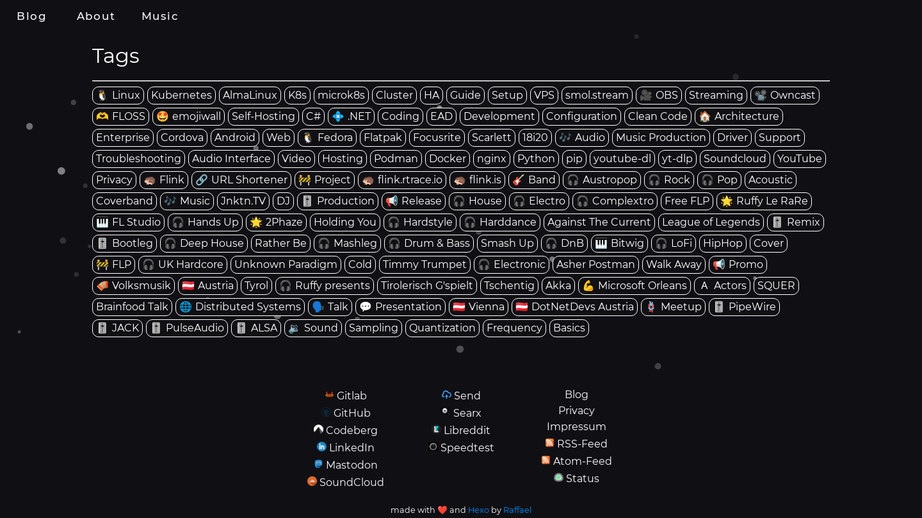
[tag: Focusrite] (437, 138)
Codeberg (352, 430)
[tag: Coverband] (124, 201)
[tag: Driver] (732, 138)
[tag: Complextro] (615, 201)
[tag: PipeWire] (744, 307)
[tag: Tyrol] (256, 286)
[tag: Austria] (208, 286)
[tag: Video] (296, 159)
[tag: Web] (279, 138)
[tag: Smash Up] (507, 244)
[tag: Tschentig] (509, 286)
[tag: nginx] (491, 159)
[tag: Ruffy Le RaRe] (764, 201)
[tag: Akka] (558, 286)
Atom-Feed (582, 461)
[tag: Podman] (396, 159)
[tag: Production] (337, 201)
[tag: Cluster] (394, 95)
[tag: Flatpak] (383, 138)
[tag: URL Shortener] (241, 180)
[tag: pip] (574, 159)
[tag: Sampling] (373, 328)
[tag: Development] (499, 117)
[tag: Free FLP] (687, 201)
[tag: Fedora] (327, 138)
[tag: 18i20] (535, 138)
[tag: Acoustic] (771, 180)
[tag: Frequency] (514, 328)
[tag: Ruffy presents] (324, 286)
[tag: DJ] (283, 201)
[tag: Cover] (769, 244)
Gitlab (352, 396)
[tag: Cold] (360, 265)
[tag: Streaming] (716, 95)
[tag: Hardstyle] (420, 222)
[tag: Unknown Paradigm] (285, 265)
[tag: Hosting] (342, 159)
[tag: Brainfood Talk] (132, 307)
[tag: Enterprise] (123, 138)
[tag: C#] (313, 117)
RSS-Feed (582, 444)
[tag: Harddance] (500, 222)
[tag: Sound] (313, 328)
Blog (32, 16)
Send (467, 396)
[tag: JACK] (117, 328)
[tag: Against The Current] (599, 222)
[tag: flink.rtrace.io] (402, 180)
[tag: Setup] (507, 95)
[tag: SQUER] (776, 286)
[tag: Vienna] (478, 307)
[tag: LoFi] (673, 244)
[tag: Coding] (400, 117)
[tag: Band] (534, 180)
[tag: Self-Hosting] (263, 117)
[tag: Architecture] (739, 117)
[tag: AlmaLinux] (250, 95)
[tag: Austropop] (602, 180)
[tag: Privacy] (114, 180)
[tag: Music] (187, 201)
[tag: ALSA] (256, 328)
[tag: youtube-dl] (622, 159)
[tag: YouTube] (799, 159)
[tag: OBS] (659, 95)
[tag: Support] (780, 138)
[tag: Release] (414, 201)
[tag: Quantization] (442, 328)
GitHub (352, 413)
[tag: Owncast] (785, 95)
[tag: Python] (536, 159)
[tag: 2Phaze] (276, 222)
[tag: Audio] (582, 138)
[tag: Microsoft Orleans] (634, 286)
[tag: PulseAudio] (187, 328)
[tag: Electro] (539, 201)
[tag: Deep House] (204, 244)
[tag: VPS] (544, 95)
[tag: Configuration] (581, 117)
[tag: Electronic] (511, 265)
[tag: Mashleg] (347, 244)
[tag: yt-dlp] (677, 159)
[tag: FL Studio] (128, 222)
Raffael (517, 510)
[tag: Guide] (465, 95)
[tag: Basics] (569, 328)
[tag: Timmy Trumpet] (425, 265)
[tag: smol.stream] (597, 95)
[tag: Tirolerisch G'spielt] (427, 286)
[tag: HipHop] (723, 244)
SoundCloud (351, 482)
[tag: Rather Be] (281, 244)
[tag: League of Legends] (711, 222)
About (96, 16)
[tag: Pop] (719, 180)
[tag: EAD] (441, 117)
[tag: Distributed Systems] (240, 307)
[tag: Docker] (447, 159)
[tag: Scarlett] (491, 138)
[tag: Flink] (164, 180)
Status (582, 478)
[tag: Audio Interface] (231, 159)
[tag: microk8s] (341, 95)
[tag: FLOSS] (120, 117)
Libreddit (467, 430)
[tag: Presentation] (400, 307)
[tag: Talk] (330, 307)
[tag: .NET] (351, 117)
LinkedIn (352, 448)
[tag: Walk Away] (674, 265)
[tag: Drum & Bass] (429, 244)
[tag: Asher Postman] (596, 265)
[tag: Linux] (118, 95)
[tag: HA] (431, 95)
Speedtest (467, 448)
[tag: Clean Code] (657, 117)
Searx (467, 413)
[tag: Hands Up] (205, 222)
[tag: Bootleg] (124, 244)
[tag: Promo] (738, 265)
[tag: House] (477, 201)
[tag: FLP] (113, 265)
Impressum (576, 427)
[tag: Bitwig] (619, 244)
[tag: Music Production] (661, 138)
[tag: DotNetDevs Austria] (575, 307)
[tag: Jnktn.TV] (243, 201)
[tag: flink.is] (477, 180)
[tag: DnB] (564, 244)
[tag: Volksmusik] (133, 286)
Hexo (478, 510)
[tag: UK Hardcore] (182, 265)
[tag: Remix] (795, 222)
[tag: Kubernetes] (181, 95)
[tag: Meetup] (673, 307)
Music (160, 16)
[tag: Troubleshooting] (138, 159)
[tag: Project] (325, 180)
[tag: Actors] (722, 286)
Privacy (576, 411)
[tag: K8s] (297, 95)
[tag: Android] (235, 138)
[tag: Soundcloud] (735, 159)
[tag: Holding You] (345, 222)
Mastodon (352, 465)
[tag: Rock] (669, 180)
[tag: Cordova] (182, 138)
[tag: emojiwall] (188, 117)
